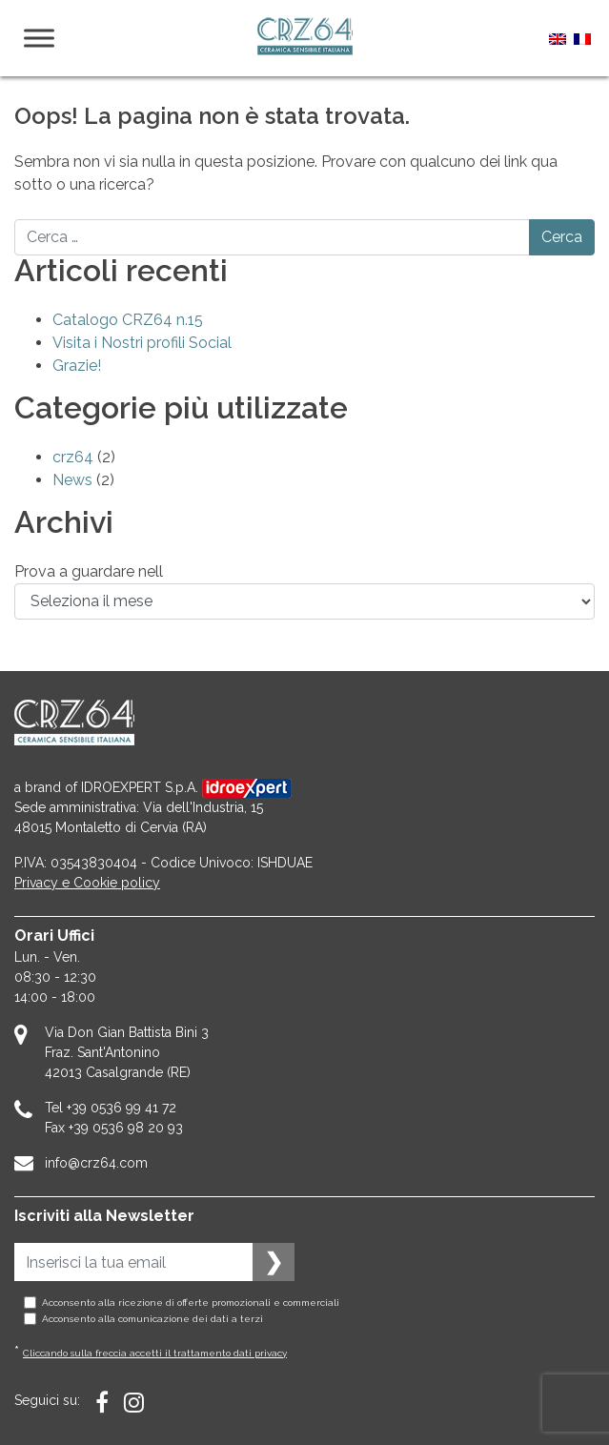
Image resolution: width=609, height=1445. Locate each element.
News (72, 480)
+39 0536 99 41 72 (121, 1107)
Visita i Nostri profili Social (142, 343)
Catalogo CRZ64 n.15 (127, 320)
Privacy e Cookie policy (87, 882)
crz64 (72, 457)
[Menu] (39, 38)
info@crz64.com (96, 1162)
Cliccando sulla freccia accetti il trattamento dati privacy (155, 1353)
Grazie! (76, 365)
